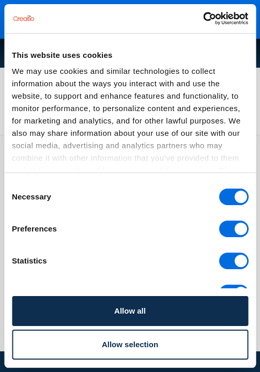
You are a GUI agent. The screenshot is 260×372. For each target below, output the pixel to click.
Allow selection (130, 344)
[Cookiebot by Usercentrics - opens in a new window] (203, 18)
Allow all (130, 310)
